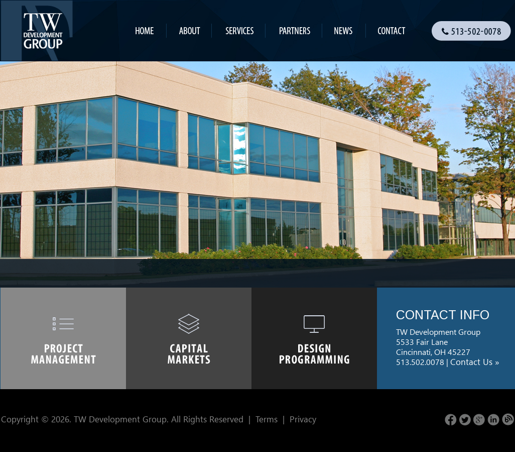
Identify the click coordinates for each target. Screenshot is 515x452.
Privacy (303, 419)
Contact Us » (474, 362)
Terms (266, 419)
